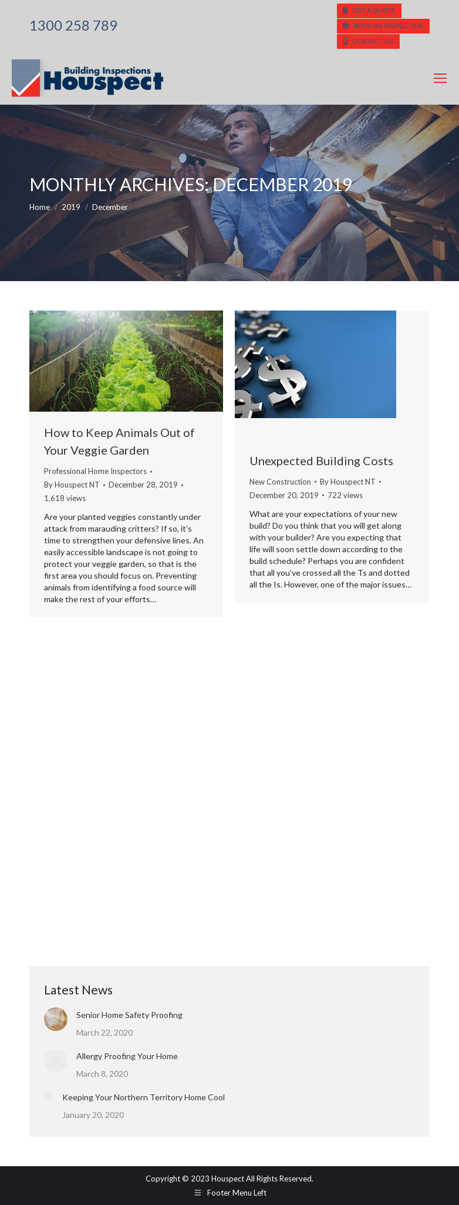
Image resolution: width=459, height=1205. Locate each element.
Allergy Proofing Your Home (127, 1056)
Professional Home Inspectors (95, 471)
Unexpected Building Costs (321, 460)
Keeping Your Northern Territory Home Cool (143, 1097)
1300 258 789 (73, 25)
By (72, 484)
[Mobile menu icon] (440, 78)
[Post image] (56, 1019)
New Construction (280, 481)
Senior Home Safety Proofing (129, 1015)
